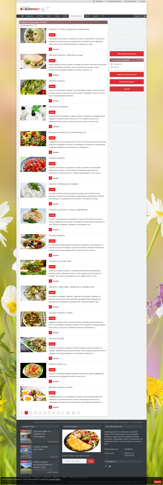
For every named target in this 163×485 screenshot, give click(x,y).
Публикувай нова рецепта (126, 54)
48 (68, 413)
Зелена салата (57, 81)
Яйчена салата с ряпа (60, 387)
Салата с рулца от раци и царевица (68, 209)
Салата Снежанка (58, 106)
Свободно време (76, 16)
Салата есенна (57, 158)
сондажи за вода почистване (40, 447)
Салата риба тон (58, 364)
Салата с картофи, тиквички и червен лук (71, 287)
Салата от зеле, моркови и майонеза (69, 29)
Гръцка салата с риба (60, 312)
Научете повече (54, 479)
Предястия (118, 64)
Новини (57, 16)
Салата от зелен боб (60, 261)
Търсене (127, 89)
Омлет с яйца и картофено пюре (76, 455)
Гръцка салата (57, 235)
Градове (95, 16)
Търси (91, 461)
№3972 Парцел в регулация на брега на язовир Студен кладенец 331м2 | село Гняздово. (42, 467)
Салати (52, 35)
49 (73, 413)
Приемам (158, 482)
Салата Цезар (56, 338)
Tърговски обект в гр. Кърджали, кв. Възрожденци (42, 434)
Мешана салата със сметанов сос (67, 132)
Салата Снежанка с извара (63, 184)
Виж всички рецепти (126, 82)
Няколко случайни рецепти (127, 74)
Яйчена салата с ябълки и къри (66, 55)
